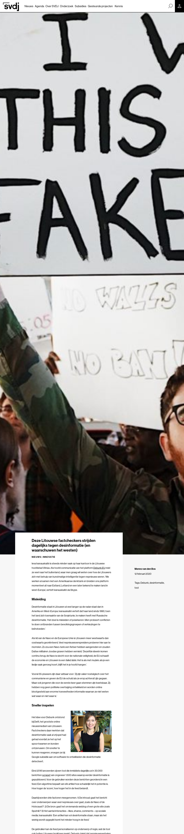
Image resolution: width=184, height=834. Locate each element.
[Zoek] (170, 6)
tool (137, 587)
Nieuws (29, 6)
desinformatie (157, 582)
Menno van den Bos (145, 568)
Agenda (39, 6)
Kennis (119, 6)
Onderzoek (66, 6)
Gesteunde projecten (100, 6)
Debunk (144, 582)
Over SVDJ (52, 6)
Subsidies (80, 6)
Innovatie (49, 557)
